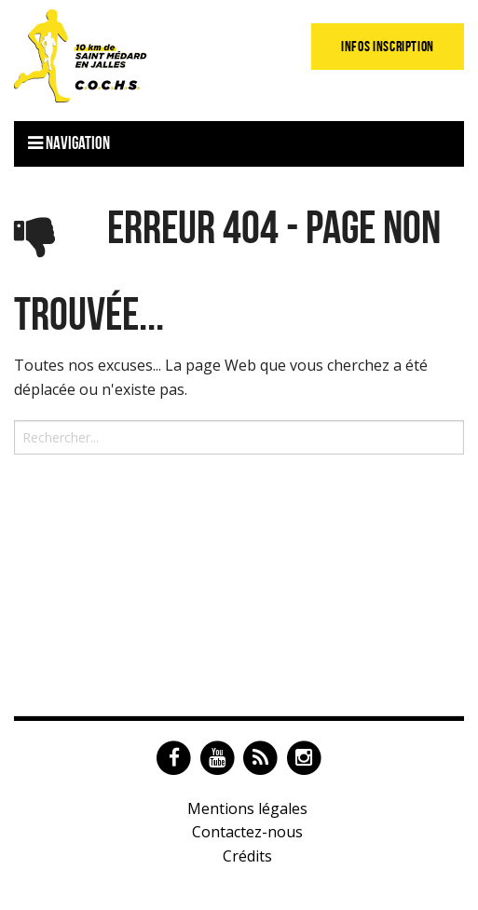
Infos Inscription (387, 46)
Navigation (69, 143)
